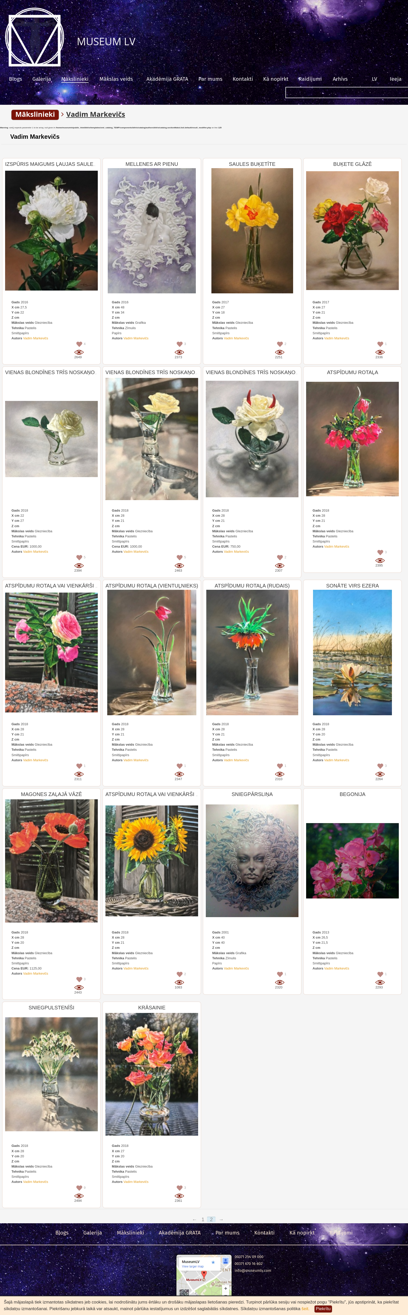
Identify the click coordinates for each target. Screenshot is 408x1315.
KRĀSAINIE (151, 1007)
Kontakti (243, 79)
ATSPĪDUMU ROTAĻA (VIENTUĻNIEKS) (151, 586)
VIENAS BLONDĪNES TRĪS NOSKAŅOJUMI (56, 372)
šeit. (305, 1308)
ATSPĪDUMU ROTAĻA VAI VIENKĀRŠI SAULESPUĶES (169, 794)
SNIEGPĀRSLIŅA (252, 794)
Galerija (41, 79)
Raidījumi (310, 79)
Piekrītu (323, 1308)
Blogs (15, 79)
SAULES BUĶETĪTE (252, 164)
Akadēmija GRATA (167, 79)
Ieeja (396, 79)
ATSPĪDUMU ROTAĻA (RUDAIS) (252, 586)
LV (374, 79)
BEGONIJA (352, 794)
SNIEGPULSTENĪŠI (51, 1007)
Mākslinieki (75, 79)
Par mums (210, 79)
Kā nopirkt (276, 79)
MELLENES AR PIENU (152, 164)
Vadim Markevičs (34, 136)
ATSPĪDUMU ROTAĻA (352, 372)
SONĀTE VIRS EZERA (352, 586)
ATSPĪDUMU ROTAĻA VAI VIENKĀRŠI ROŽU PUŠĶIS (67, 586)
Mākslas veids (116, 79)
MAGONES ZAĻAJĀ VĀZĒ (51, 794)
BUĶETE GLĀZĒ (352, 164)
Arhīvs (340, 79)
